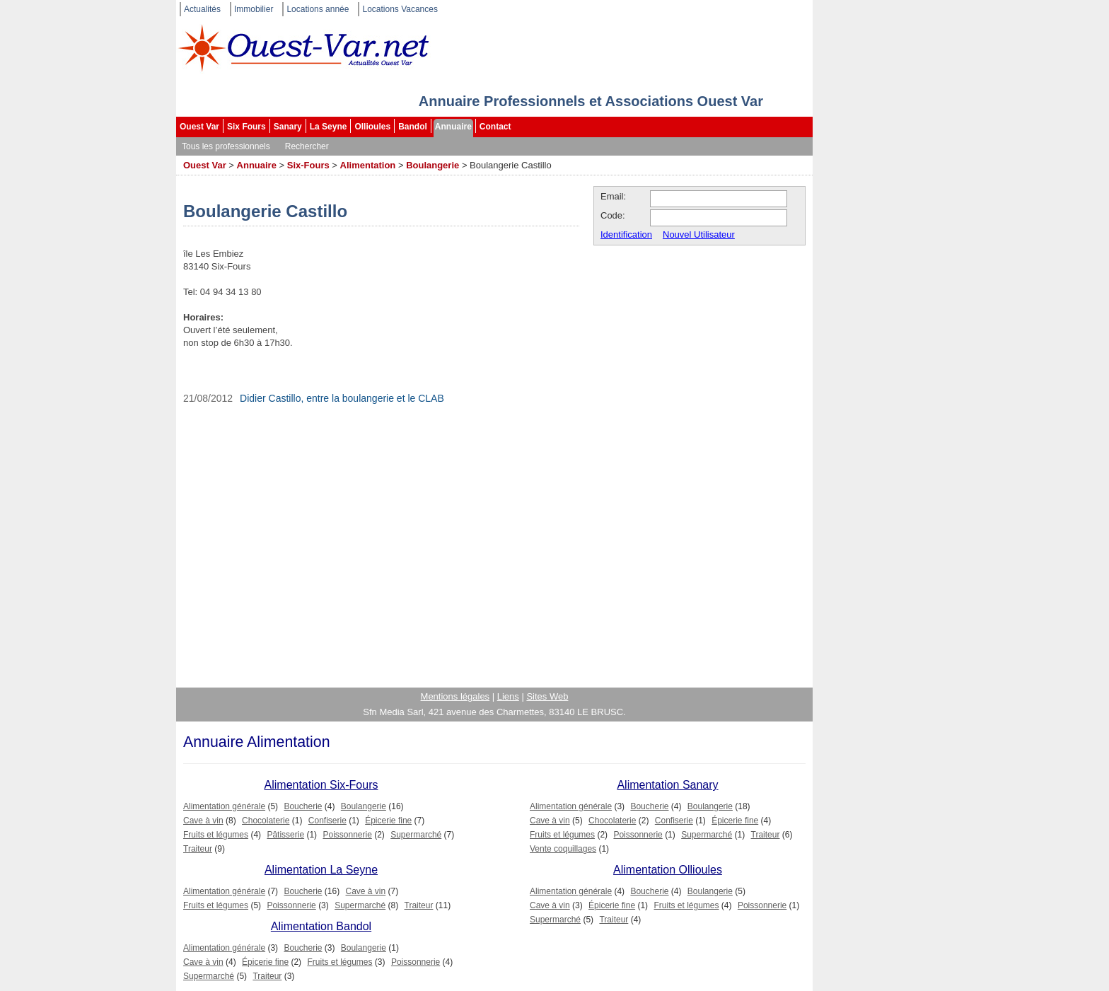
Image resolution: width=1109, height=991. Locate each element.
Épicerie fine (388, 820)
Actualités (202, 9)
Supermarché (415, 835)
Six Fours (246, 127)
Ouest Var (199, 127)
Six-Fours (308, 165)
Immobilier (253, 9)
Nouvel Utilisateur (699, 234)
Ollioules (372, 127)
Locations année (317, 9)
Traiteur (197, 849)
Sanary (288, 127)
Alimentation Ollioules (667, 870)
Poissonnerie (347, 835)
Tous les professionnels (226, 146)
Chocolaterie (265, 820)
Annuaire (453, 127)
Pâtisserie (285, 835)
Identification (626, 234)
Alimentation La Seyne (321, 870)
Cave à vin (203, 820)
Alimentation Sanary (667, 785)
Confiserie (327, 820)
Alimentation (368, 165)
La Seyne (328, 127)
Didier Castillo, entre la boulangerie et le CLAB (342, 398)
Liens (508, 696)
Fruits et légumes (215, 835)
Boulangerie (432, 165)
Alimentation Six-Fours (321, 785)
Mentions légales (455, 696)
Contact (495, 127)
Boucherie (303, 806)
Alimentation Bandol (321, 926)
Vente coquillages (563, 849)
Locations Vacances (400, 9)
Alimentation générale (224, 806)
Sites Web (547, 696)
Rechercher (307, 146)
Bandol (412, 127)
